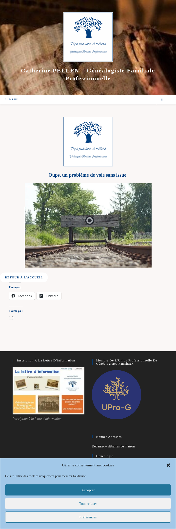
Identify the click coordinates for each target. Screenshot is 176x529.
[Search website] (161, 99)
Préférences (88, 517)
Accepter (88, 490)
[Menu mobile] (12, 99)
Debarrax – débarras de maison (113, 446)
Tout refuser (88, 504)
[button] (168, 465)
